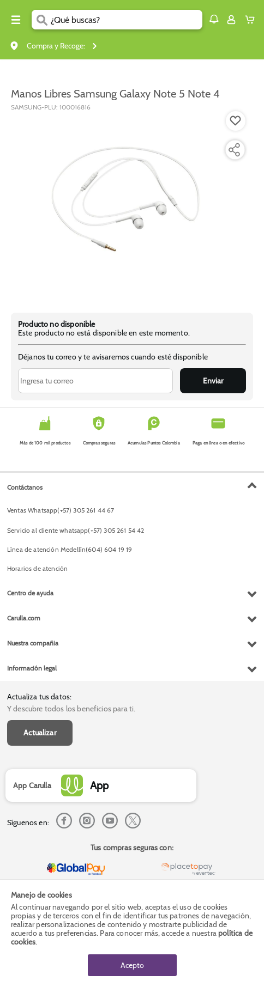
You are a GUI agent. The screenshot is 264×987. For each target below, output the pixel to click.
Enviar (213, 381)
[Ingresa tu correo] (95, 380)
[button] (214, 19)
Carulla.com (23, 618)
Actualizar (39, 733)
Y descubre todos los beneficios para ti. (71, 708)
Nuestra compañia (32, 643)
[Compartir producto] (234, 150)
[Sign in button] (231, 19)
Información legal (32, 668)
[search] (126, 19)
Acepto (132, 965)
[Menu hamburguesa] (15, 19)
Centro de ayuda (30, 593)
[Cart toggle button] (252, 19)
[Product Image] (130, 206)
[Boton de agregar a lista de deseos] (236, 121)
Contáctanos (25, 487)
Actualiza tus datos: (39, 696)
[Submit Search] (41, 19)
